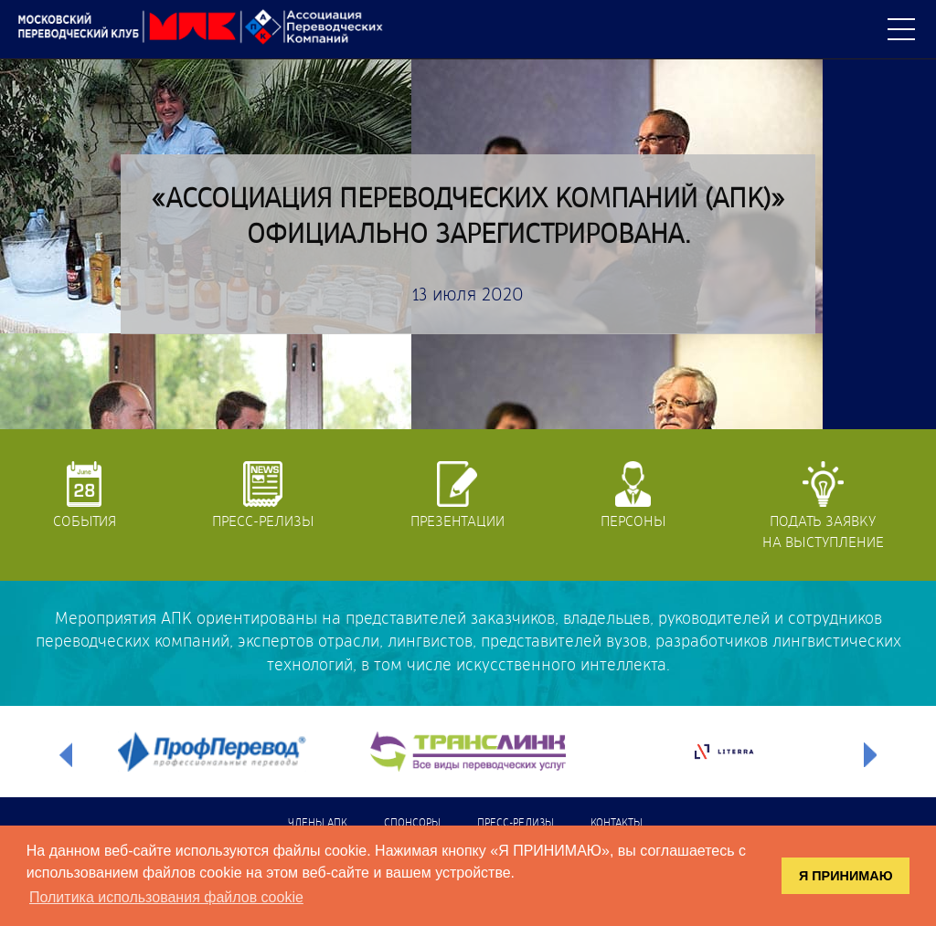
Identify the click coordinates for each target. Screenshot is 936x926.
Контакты (616, 823)
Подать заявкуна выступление (823, 505)
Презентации (457, 495)
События (84, 495)
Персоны (633, 495)
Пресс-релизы (263, 495)
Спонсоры (412, 823)
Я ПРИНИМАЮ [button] (846, 875)
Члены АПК (317, 823)
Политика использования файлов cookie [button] (166, 897)
